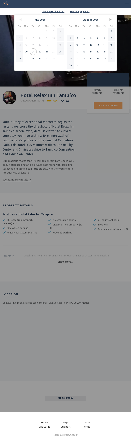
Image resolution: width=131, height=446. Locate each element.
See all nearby (65, 398)
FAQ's (65, 422)
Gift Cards (44, 426)
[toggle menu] (125, 3)
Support (65, 426)
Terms (86, 426)
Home (44, 422)
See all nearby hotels (15, 179)
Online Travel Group (69, 435)
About (86, 422)
